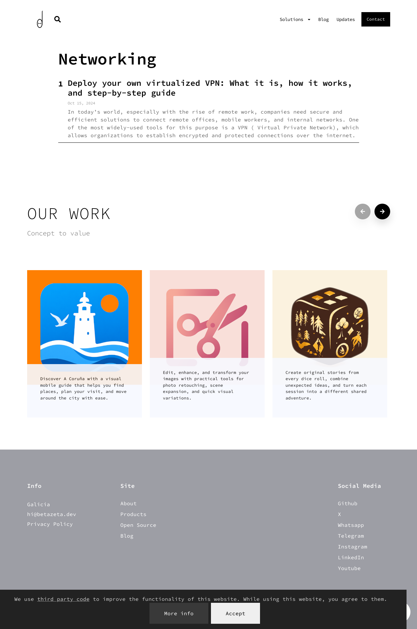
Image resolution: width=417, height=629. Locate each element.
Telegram (351, 535)
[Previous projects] (363, 211)
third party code (63, 599)
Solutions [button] (293, 19)
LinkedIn (351, 557)
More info (179, 613)
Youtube (349, 568)
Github (347, 503)
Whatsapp (351, 525)
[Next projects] (382, 211)
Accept (235, 613)
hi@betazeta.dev (51, 514)
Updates (346, 19)
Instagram (352, 546)
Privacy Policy (50, 524)
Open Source (138, 525)
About (128, 503)
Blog (323, 19)
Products (133, 514)
